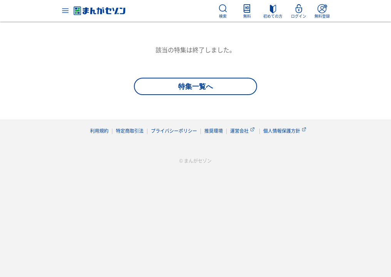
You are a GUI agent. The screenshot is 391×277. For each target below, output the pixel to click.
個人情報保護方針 (285, 130)
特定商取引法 (130, 130)
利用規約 (99, 130)
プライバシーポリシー (174, 130)
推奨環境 (213, 130)
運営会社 (243, 130)
